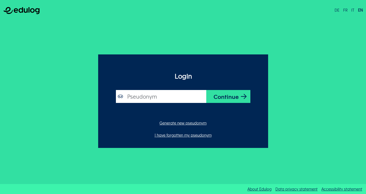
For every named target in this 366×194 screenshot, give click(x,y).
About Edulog (259, 188)
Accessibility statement (341, 188)
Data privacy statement (296, 188)
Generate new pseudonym (183, 122)
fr (345, 10)
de (337, 10)
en (360, 10)
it (352, 10)
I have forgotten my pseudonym (183, 135)
